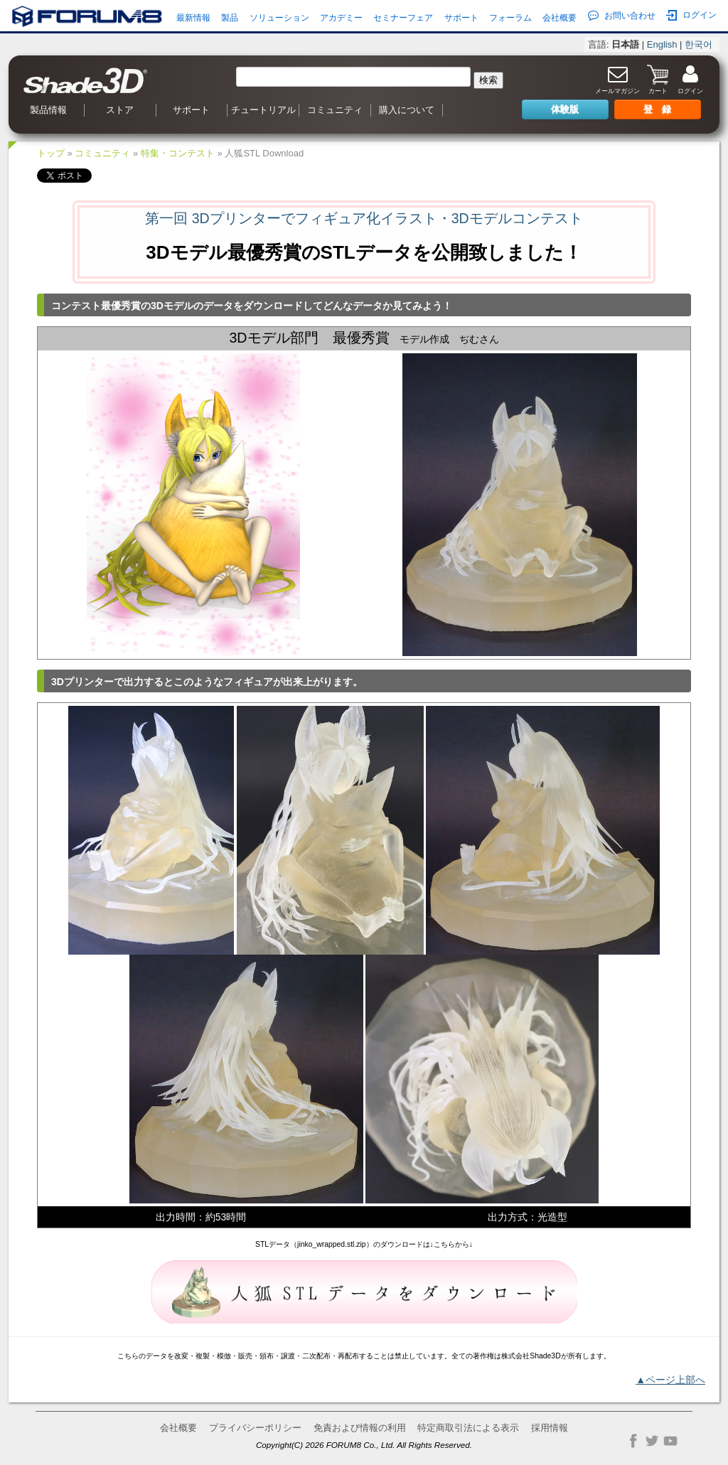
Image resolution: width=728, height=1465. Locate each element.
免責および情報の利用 (360, 1427)
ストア (120, 109)
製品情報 (48, 109)
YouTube (670, 1441)
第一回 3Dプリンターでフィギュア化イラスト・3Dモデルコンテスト (363, 218)
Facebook (633, 1441)
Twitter (652, 1441)
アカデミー (341, 18)
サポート (461, 18)
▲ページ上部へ (670, 1379)
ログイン (691, 15)
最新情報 (193, 18)
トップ (51, 153)
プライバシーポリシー (255, 1427)
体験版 (565, 109)
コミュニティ (335, 109)
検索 (488, 80)
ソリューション (279, 18)
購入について (406, 109)
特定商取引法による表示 (468, 1427)
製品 (229, 18)
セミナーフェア (403, 18)
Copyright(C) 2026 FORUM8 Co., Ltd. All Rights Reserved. (364, 1444)
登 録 (657, 109)
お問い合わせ (621, 16)
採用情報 (549, 1427)
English (662, 44)
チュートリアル (263, 109)
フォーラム (510, 18)
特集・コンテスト (178, 153)
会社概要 (559, 18)
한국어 (698, 44)
